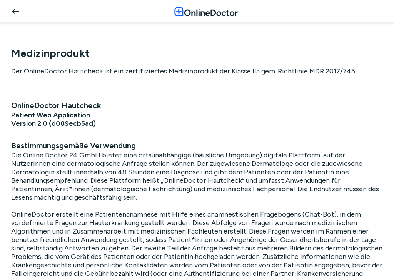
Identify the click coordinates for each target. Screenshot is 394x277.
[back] (15, 11)
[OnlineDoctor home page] (206, 11)
